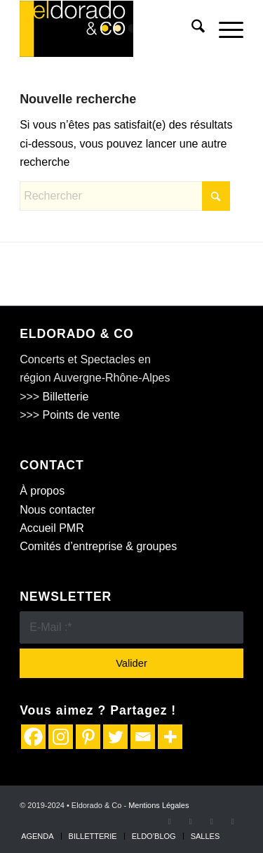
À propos (42, 491)
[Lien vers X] (190, 821)
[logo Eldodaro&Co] (109, 29)
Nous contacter (57, 510)
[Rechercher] (191, 29)
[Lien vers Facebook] (169, 821)
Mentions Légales (158, 805)
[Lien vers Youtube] (232, 821)
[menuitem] (191, 29)
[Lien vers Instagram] (211, 821)
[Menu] (224, 29)
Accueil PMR (52, 528)
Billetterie (66, 397)
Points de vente (81, 415)
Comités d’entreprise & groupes (98, 546)
